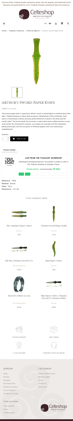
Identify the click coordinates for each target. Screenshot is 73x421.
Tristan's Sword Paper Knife (54, 225)
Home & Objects (9, 390)
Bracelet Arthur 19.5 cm (19, 295)
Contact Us (42, 383)
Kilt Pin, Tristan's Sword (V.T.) (19, 260)
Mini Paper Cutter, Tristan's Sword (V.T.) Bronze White (54, 296)
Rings (5, 374)
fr (45, 23)
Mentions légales (44, 377)
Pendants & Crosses (11, 393)
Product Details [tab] (9, 150)
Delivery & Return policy (46, 374)
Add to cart (19, 139)
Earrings (6, 377)
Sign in (6, 409)
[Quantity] (4, 138)
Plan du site (42, 387)
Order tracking (9, 406)
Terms (40, 380)
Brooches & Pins (9, 383)
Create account (9, 413)
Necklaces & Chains (11, 387)
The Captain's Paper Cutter (19, 225)
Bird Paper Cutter (54, 260)
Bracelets (7, 380)
